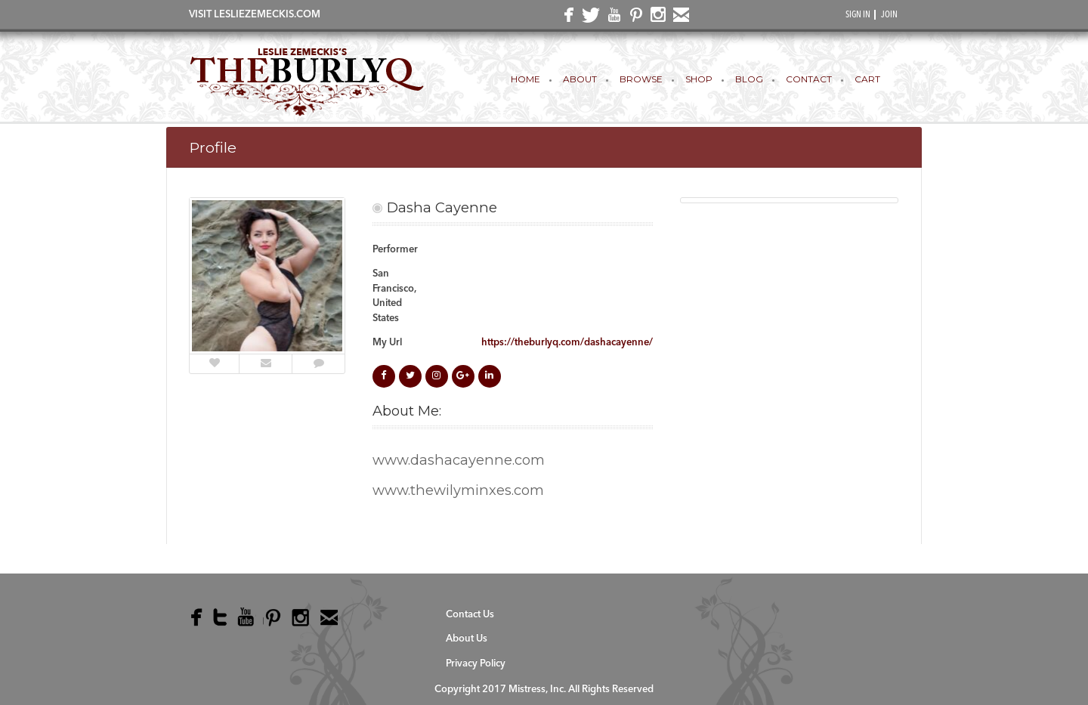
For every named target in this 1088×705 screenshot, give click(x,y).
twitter (588, 19)
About (580, 79)
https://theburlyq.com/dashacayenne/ (567, 343)
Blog (749, 79)
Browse (641, 79)
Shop (698, 79)
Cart (867, 79)
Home (525, 79)
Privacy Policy (475, 664)
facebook (566, 19)
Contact (809, 79)
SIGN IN (857, 15)
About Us (466, 639)
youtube (611, 18)
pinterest (633, 18)
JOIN (889, 15)
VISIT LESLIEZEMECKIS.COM (254, 15)
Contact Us (470, 615)
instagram (656, 18)
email (678, 18)
